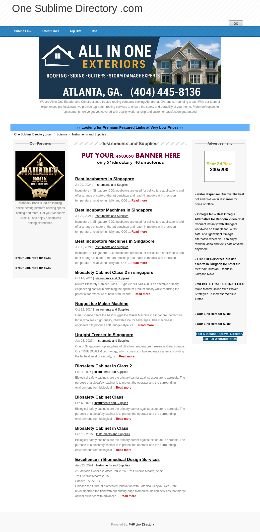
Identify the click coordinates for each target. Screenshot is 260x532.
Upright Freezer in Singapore (104, 334)
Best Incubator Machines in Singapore (113, 210)
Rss (94, 31)
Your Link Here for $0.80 (34, 258)
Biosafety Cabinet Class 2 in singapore (114, 272)
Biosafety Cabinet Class (99, 397)
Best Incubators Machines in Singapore (114, 241)
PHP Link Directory (141, 524)
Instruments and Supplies (89, 134)
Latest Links (50, 31)
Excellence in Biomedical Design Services (117, 459)
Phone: (80, 481)
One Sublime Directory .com (77, 8)
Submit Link (22, 31)
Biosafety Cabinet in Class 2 (103, 366)
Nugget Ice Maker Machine (102, 303)
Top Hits (75, 31)
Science (62, 134)
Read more (139, 200)
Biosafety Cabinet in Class (102, 428)
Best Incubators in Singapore (104, 179)
